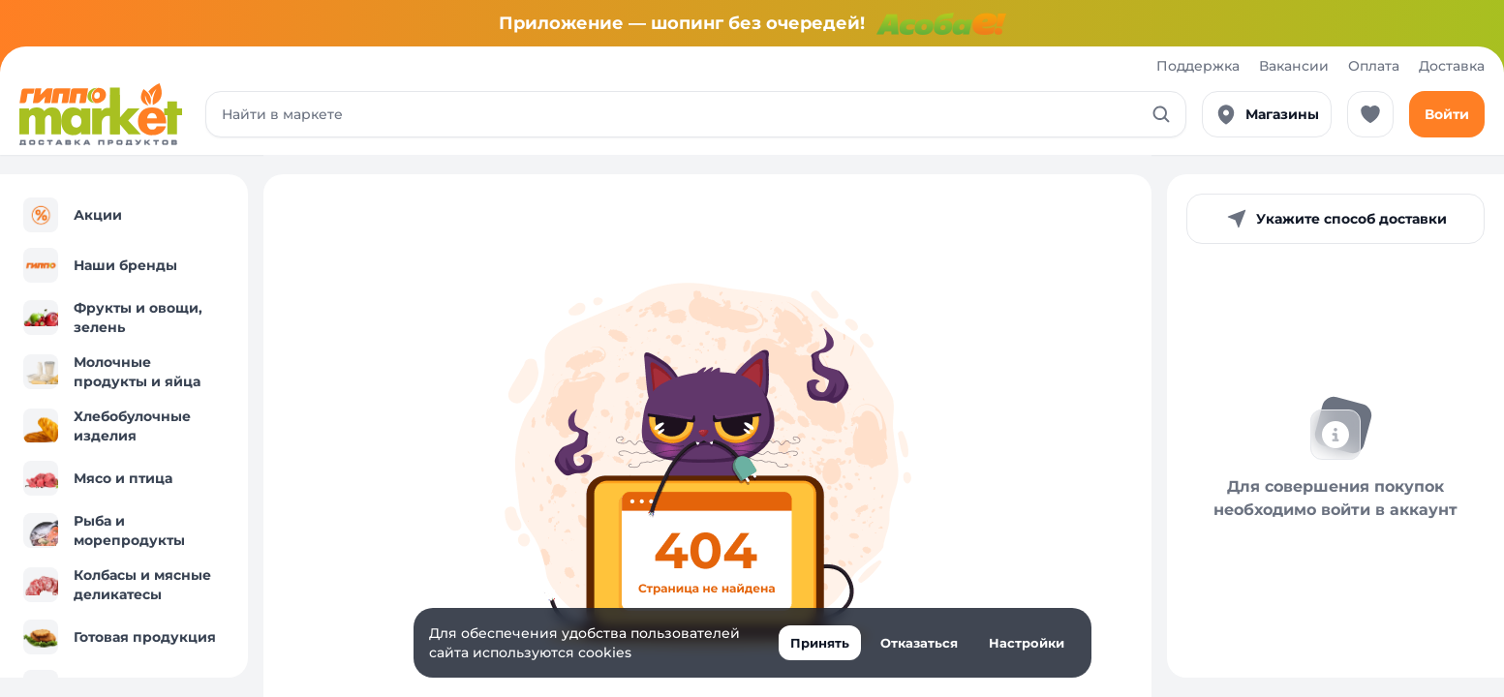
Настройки (1026, 642)
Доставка (1452, 66)
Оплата (1373, 66)
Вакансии (1294, 66)
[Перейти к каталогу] (100, 114)
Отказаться (919, 642)
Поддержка (1198, 66)
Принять (820, 642)
